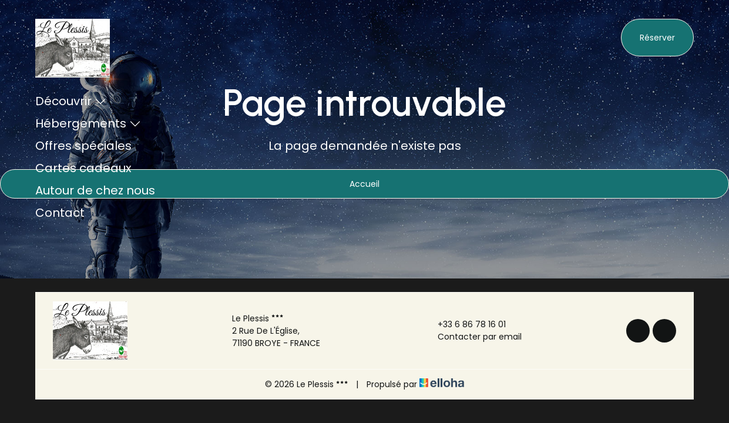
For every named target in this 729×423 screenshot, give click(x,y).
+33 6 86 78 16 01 (465, 324)
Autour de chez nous (95, 190)
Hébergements (88, 123)
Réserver (657, 37)
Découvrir (70, 101)
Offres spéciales (83, 145)
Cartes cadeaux (83, 168)
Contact (60, 212)
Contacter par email (473, 337)
